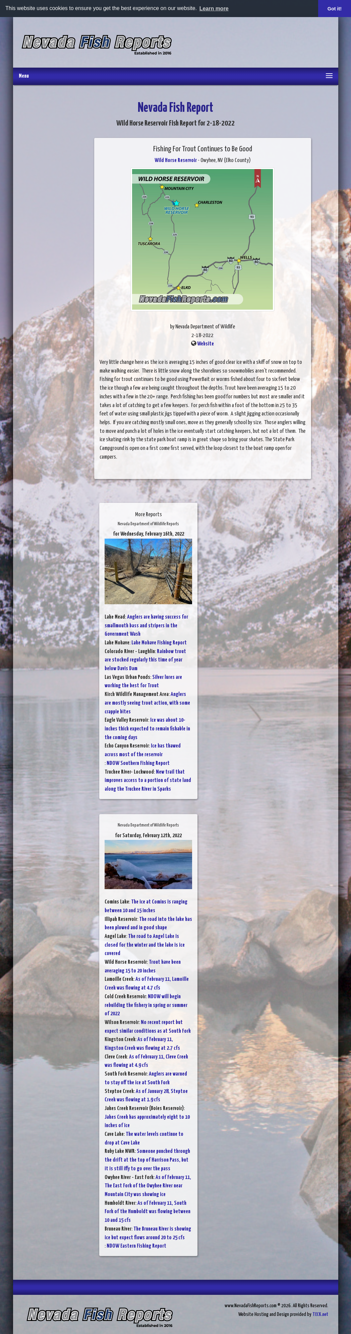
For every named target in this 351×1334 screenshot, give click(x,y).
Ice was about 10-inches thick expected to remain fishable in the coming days (147, 728)
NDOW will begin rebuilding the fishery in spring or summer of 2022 (146, 1005)
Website (205, 344)
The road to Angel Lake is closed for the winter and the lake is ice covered (145, 945)
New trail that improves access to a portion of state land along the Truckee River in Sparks (148, 780)
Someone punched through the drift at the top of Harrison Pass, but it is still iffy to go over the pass (147, 1160)
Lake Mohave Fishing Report (159, 643)
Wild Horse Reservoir (176, 160)
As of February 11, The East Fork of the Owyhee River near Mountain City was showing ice (148, 1186)
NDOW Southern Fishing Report (138, 763)
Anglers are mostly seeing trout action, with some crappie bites (147, 703)
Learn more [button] (214, 8)
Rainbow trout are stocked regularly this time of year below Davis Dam (145, 660)
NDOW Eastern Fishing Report (136, 1246)
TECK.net (320, 1314)
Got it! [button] (335, 8)
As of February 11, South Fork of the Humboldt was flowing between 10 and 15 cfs (147, 1211)
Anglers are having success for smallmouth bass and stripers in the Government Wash (146, 625)
